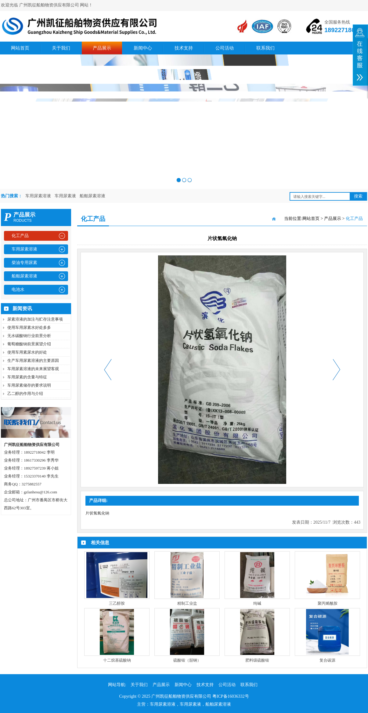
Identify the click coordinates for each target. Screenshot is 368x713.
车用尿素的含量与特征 (27, 377)
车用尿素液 (65, 196)
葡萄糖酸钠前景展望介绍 (29, 344)
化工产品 (20, 235)
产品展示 (102, 48)
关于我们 (61, 48)
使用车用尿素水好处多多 (29, 327)
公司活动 (224, 48)
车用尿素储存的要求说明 (29, 385)
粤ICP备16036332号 (230, 696)
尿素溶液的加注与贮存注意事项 (35, 319)
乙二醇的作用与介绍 (25, 393)
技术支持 (184, 48)
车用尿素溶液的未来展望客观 (33, 368)
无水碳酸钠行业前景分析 (29, 335)
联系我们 (265, 48)
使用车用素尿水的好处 (27, 352)
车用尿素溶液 (38, 196)
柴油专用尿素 (24, 262)
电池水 (18, 289)
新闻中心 (143, 48)
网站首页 (20, 48)
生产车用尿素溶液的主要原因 (33, 360)
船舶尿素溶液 (92, 196)
